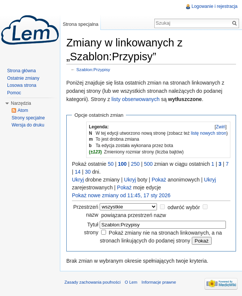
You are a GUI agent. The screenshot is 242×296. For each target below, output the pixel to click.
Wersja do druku (28, 125)
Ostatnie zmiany (23, 78)
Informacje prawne (159, 282)
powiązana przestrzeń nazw (133, 215)
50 (111, 164)
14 (78, 172)
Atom (23, 110)
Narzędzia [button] (21, 103)
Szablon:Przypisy (93, 69)
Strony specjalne (28, 117)
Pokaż (159, 180)
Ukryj (78, 180)
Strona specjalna (80, 24)
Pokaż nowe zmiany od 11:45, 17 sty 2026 (121, 195)
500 (148, 164)
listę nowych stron (209, 133)
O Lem (131, 282)
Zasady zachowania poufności (92, 282)
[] (221, 126)
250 (135, 164)
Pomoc (14, 92)
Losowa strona (21, 85)
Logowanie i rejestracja (214, 6)
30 (88, 172)
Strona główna (21, 70)
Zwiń (220, 126)
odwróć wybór (183, 207)
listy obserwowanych (136, 99)
